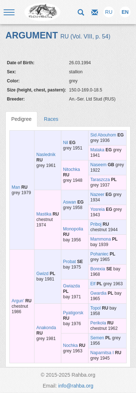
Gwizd (42, 273)
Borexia (97, 268)
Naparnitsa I (102, 352)
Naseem (98, 164)
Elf (92, 283)
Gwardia (98, 293)
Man (16, 187)
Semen (97, 337)
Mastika (43, 214)
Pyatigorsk (73, 312)
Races (51, 119)
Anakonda (46, 327)
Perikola (98, 323)
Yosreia (97, 209)
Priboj (96, 224)
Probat (69, 261)
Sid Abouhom (103, 135)
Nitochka (71, 169)
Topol (95, 308)
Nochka (70, 345)
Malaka (97, 149)
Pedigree (21, 119)
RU (108, 12)
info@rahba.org (76, 386)
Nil (65, 142)
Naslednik (45, 154)
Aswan (69, 202)
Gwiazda (71, 285)
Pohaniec (99, 254)
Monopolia (73, 229)
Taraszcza (100, 179)
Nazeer (97, 194)
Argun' (18, 300)
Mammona (100, 239)
